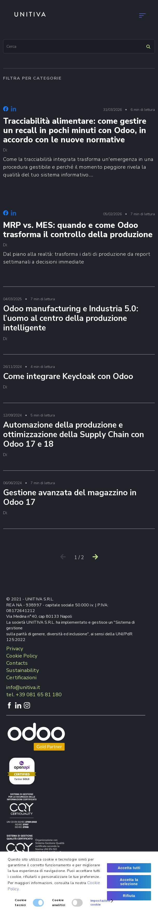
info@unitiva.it (23, 687)
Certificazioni (21, 677)
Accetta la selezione (129, 882)
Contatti (60, 53)
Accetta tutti (129, 868)
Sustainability (22, 670)
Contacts (17, 663)
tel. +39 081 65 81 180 (34, 694)
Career (50, 82)
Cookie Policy (21, 655)
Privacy (14, 648)
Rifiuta (129, 896)
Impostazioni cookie (102, 902)
